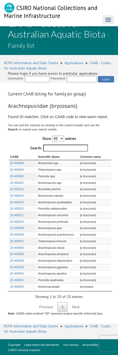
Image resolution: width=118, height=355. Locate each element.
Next (75, 307)
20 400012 (17, 208)
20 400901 (17, 182)
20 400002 (17, 273)
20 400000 (17, 286)
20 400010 (17, 221)
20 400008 (17, 234)
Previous (46, 307)
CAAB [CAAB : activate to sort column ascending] (14, 156)
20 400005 (17, 254)
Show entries (59, 138)
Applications (73, 62)
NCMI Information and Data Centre (31, 62)
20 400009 (17, 228)
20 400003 (17, 267)
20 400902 (17, 176)
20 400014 (17, 195)
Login (106, 79)
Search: (59, 148)
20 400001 (17, 280)
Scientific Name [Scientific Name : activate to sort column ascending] (41, 156)
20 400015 (17, 189)
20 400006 (17, 247)
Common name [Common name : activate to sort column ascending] (88, 156)
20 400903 (17, 169)
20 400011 (17, 215)
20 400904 (17, 163)
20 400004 (17, 260)
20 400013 (17, 202)
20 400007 (17, 241)
